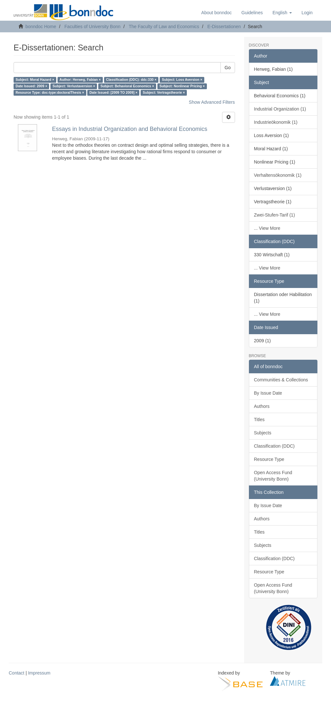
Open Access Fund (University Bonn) (273, 476)
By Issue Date (268, 393)
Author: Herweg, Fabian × (80, 80)
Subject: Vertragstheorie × (164, 93)
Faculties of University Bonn (92, 26)
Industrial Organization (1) (280, 109)
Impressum (39, 672)
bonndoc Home (41, 26)
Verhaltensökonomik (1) (278, 175)
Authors (262, 406)
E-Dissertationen (224, 26)
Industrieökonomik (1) (276, 122)
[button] (282, 13)
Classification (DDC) (274, 446)
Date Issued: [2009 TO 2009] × (113, 93)
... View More (267, 228)
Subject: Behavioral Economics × (127, 86)
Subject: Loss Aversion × (182, 80)
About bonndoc (216, 12)
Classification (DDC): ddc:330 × (131, 80)
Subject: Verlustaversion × (74, 86)
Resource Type (269, 459)
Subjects (263, 432)
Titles (259, 419)
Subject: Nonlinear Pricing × (182, 86)
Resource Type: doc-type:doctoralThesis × (50, 93)
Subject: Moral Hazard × (35, 80)
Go (228, 67)
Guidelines (252, 12)
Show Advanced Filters (212, 102)
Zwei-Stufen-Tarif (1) (274, 215)
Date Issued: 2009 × (31, 86)
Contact (16, 672)
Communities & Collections (281, 379)
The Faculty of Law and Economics (164, 26)
